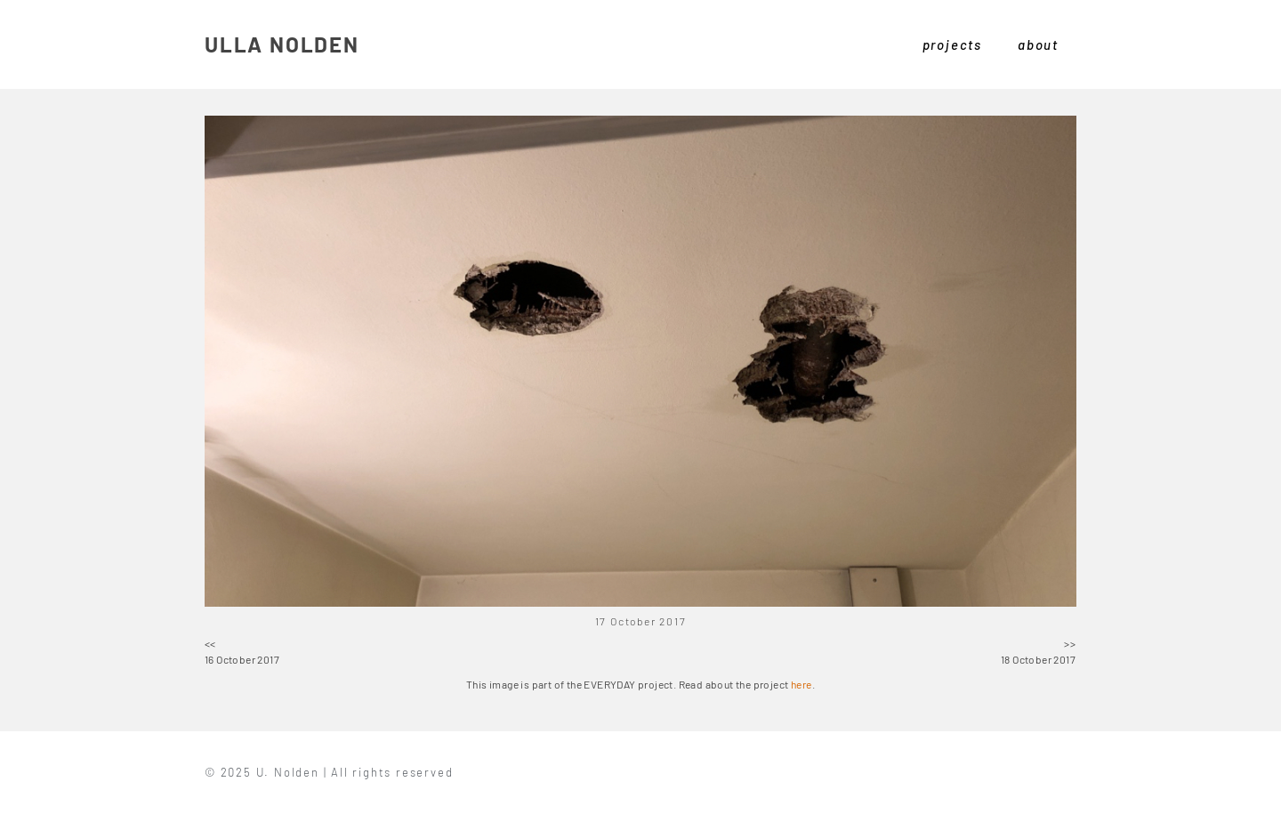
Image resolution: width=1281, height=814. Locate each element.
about (1038, 44)
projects (952, 44)
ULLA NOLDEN (282, 44)
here (801, 684)
